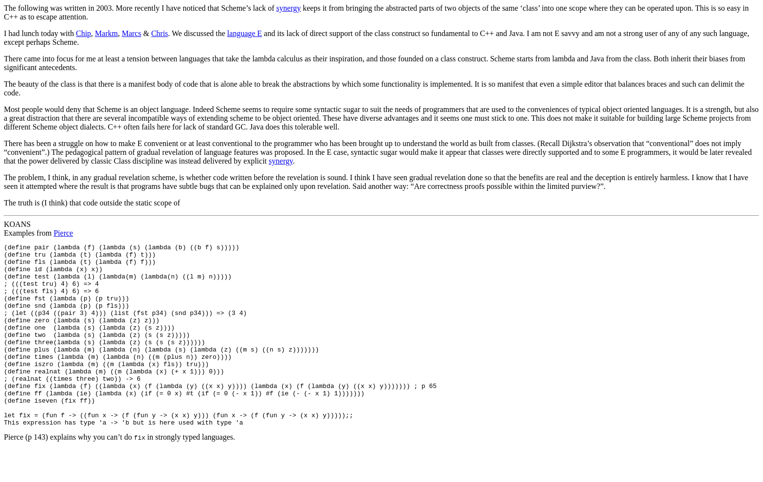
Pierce (63, 233)
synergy (288, 8)
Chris (159, 33)
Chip (83, 33)
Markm (106, 33)
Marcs (131, 33)
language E (244, 33)
